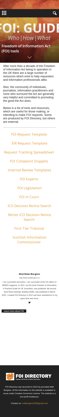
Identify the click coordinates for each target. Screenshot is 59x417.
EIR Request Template (29, 143)
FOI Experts (29, 179)
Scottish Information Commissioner (30, 239)
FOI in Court (29, 196)
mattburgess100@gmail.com (35, 403)
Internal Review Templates (29, 170)
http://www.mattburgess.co (29, 278)
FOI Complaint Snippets (29, 161)
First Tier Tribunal (29, 228)
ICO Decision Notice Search (29, 205)
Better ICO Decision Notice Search (29, 217)
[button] (54, 13)
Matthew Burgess (29, 273)
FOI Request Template (29, 134)
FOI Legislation (29, 187)
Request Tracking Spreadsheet (29, 152)
